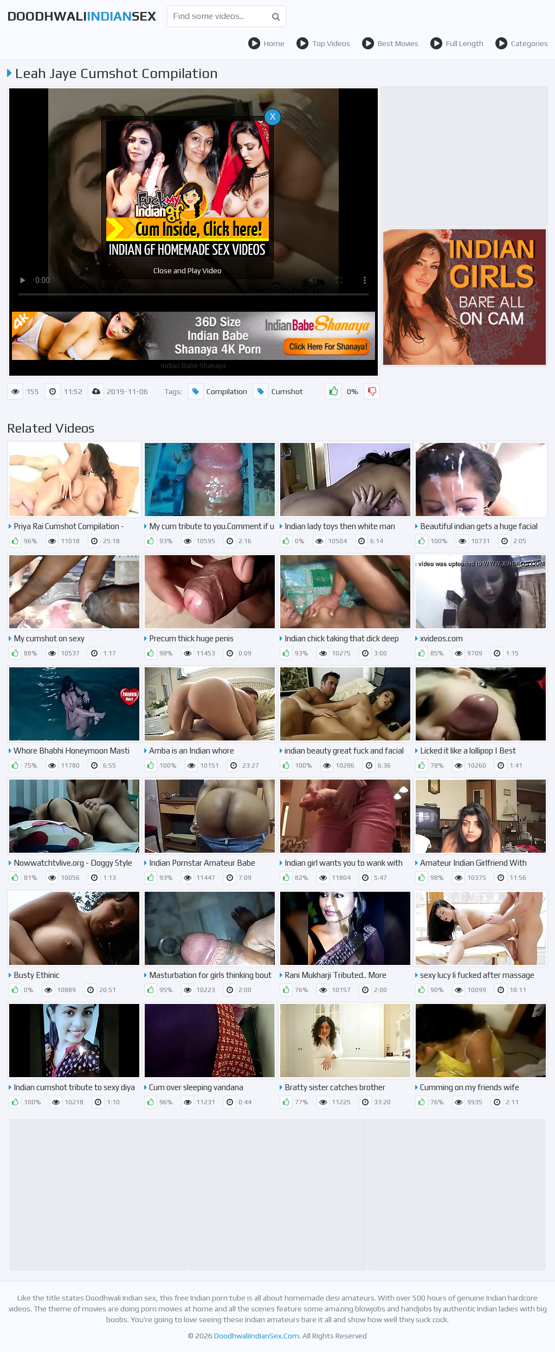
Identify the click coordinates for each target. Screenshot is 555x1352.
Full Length (456, 43)
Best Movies (390, 43)
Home (266, 43)
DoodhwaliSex (81, 16)
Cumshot (278, 391)
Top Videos (323, 43)
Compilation (217, 391)
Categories (521, 43)
